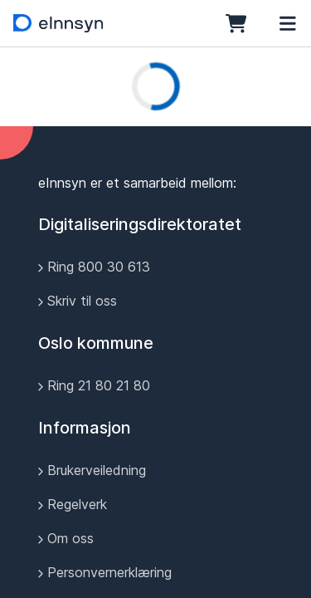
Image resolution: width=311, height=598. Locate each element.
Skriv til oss (77, 300)
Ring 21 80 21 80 (94, 385)
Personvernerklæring (105, 572)
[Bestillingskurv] (241, 23)
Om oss (66, 538)
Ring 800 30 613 (94, 266)
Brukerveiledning (92, 470)
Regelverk (72, 504)
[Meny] (288, 23)
